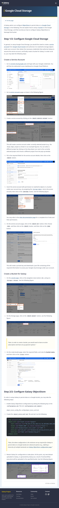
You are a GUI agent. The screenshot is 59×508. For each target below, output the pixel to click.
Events (32, 496)
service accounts (15, 92)
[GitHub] (46, 494)
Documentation (19, 498)
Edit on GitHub (50, 483)
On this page (9, 20)
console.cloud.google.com (18, 64)
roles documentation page (27, 217)
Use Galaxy (18, 494)
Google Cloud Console (19, 47)
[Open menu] (55, 3)
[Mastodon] (48, 494)
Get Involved (34, 498)
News (32, 494)
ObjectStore (26, 25)
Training (18, 496)
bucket (41, 27)
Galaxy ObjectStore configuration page (40, 447)
